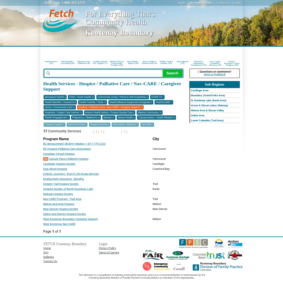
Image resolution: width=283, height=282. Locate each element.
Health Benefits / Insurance (60, 102)
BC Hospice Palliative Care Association (67, 149)
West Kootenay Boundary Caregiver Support (70, 219)
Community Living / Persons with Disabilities (123, 97)
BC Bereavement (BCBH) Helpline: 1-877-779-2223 (74, 144)
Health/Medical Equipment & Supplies (131, 102)
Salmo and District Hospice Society (64, 214)
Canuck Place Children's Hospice (69, 159)
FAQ (45, 252)
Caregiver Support (54, 124)
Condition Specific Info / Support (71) (100, 62)
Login (237, 2)
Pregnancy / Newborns (86, 117)
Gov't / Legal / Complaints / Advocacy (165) (215, 63)
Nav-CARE (147, 124)
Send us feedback (215, 74)
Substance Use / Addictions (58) (84, 62)
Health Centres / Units (92, 102)
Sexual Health (126, 117)
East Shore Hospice (55, 169)
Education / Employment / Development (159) (199, 63)
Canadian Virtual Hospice (59, 154)
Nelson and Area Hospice (58, 204)
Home (181, 2)
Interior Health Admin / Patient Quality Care (109, 112)
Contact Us (223, 2)
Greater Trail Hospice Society (61, 184)
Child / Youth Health (81, 97)
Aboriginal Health (55, 97)
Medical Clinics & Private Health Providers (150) (117, 63)
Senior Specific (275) (182, 62)
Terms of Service (109, 252)
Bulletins (48, 257)
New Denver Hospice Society (60, 209)
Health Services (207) (51, 62)
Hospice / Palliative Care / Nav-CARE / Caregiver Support (110, 107)
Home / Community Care (60, 107)
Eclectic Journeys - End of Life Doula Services (71, 174)
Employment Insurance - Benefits (63, 179)
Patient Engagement (57, 117)
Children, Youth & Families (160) (166, 62)
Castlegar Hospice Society (59, 164)
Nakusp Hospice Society (58, 194)
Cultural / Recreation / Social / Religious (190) (231, 63)
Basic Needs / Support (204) (133, 62)
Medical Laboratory (149, 112)
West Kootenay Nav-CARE (59, 224)
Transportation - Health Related (156, 117)
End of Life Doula (77, 124)
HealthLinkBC (164, 102)
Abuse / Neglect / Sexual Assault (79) (149, 62)
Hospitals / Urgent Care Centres (63, 112)
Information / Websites (125, 124)
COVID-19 (157, 97)
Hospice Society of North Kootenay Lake (68, 189)
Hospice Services (99, 124)
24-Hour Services (201, 2)
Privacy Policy (107, 248)
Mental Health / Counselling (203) (68, 62)
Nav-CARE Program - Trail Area (62, 199)
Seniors (109, 117)
